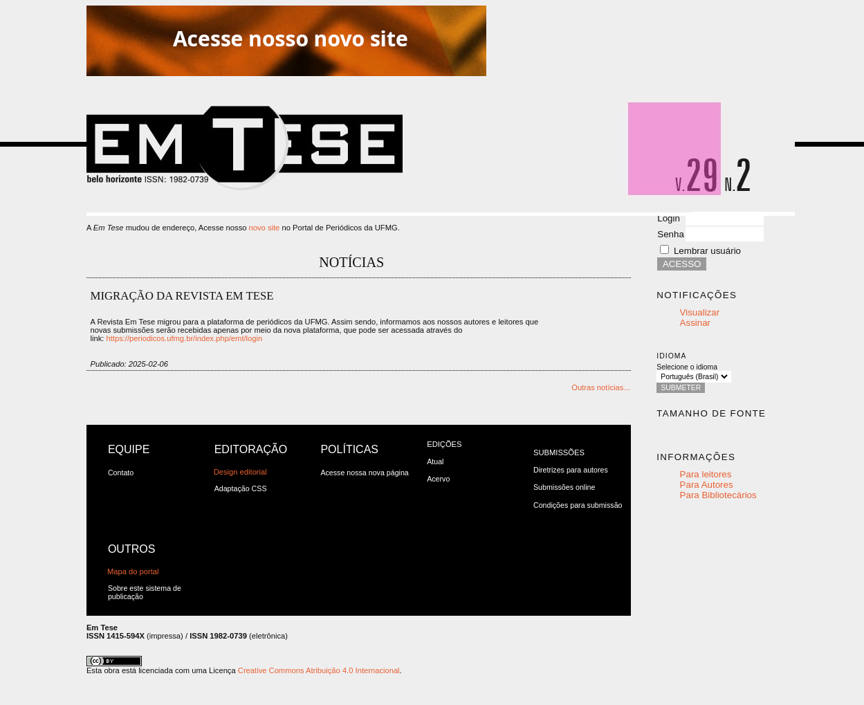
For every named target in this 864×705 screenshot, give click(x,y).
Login (668, 218)
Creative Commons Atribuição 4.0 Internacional (319, 670)
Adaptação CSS (240, 488)
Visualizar (700, 312)
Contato (121, 472)
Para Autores (706, 484)
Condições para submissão (578, 505)
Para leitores (706, 474)
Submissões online (564, 487)
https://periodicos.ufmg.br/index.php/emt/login (185, 338)
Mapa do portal (133, 571)
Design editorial (240, 472)
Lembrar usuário (707, 251)
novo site (264, 227)
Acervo (438, 479)
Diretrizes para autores (570, 470)
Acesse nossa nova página (364, 472)
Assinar (695, 323)
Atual (435, 461)
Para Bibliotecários (718, 495)
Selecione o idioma (686, 367)
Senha (670, 234)
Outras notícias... (600, 387)
